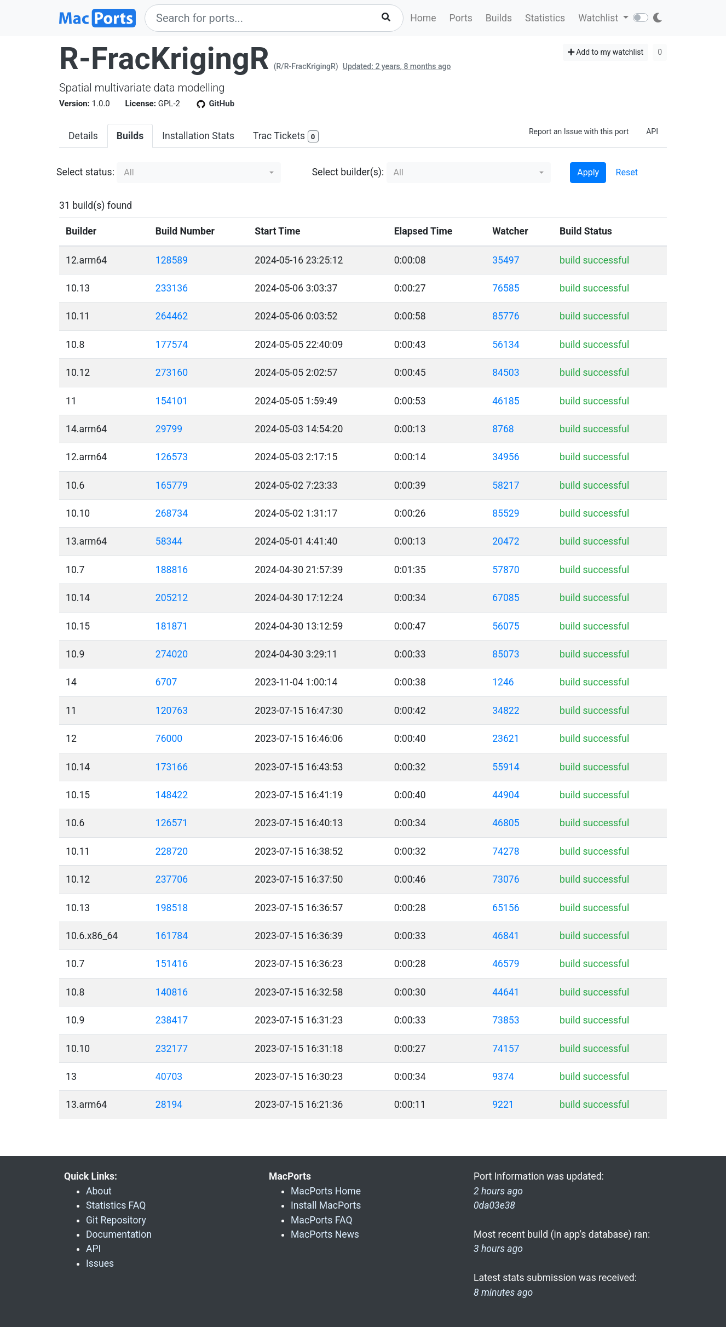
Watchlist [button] (599, 18)
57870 (505, 569)
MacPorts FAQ (322, 1220)
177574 (171, 344)
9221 (503, 1104)
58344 (168, 541)
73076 (505, 879)
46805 (505, 822)
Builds (499, 18)
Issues (100, 1263)
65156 (505, 907)
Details (83, 135)
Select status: (85, 172)
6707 (166, 682)
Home (423, 18)
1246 (503, 682)
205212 (171, 597)
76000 (168, 738)
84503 (505, 372)
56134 (505, 344)
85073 (505, 654)
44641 (505, 992)
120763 (171, 710)
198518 (171, 907)
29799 (168, 429)
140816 (171, 992)
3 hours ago (498, 1248)
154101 (171, 401)
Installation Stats (198, 135)
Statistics (545, 18)
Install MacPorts (326, 1205)
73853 (505, 1020)
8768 (503, 429)
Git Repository (116, 1220)
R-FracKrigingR (164, 59)
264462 (171, 316)
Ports (461, 18)
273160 (171, 372)
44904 (505, 795)
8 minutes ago (503, 1292)
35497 (505, 260)
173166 (171, 767)
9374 (503, 1076)
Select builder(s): (348, 172)
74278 (505, 851)
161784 (171, 935)
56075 (505, 626)
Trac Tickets (286, 136)
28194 (168, 1104)
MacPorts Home (326, 1191)
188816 (171, 569)
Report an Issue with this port (579, 131)
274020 (171, 654)
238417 (171, 1020)
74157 (505, 1048)
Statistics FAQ (116, 1205)
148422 (171, 795)
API (652, 131)
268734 (171, 513)
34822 (505, 710)
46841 (505, 935)
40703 (168, 1076)
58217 (505, 485)
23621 (505, 738)
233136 (171, 288)
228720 (171, 851)
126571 (171, 822)
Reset (627, 172)
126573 (171, 456)
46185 (505, 401)
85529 (505, 513)
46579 (505, 963)
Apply (588, 172)
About (99, 1191)
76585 (505, 288)
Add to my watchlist (606, 52)
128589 (171, 260)
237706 (171, 879)
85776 (505, 316)
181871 (171, 626)
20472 (505, 541)
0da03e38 (494, 1205)
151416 (171, 963)
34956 (505, 456)
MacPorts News (325, 1234)
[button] (199, 172)
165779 (171, 485)
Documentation (119, 1234)
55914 (505, 767)
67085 (505, 597)
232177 (171, 1048)
